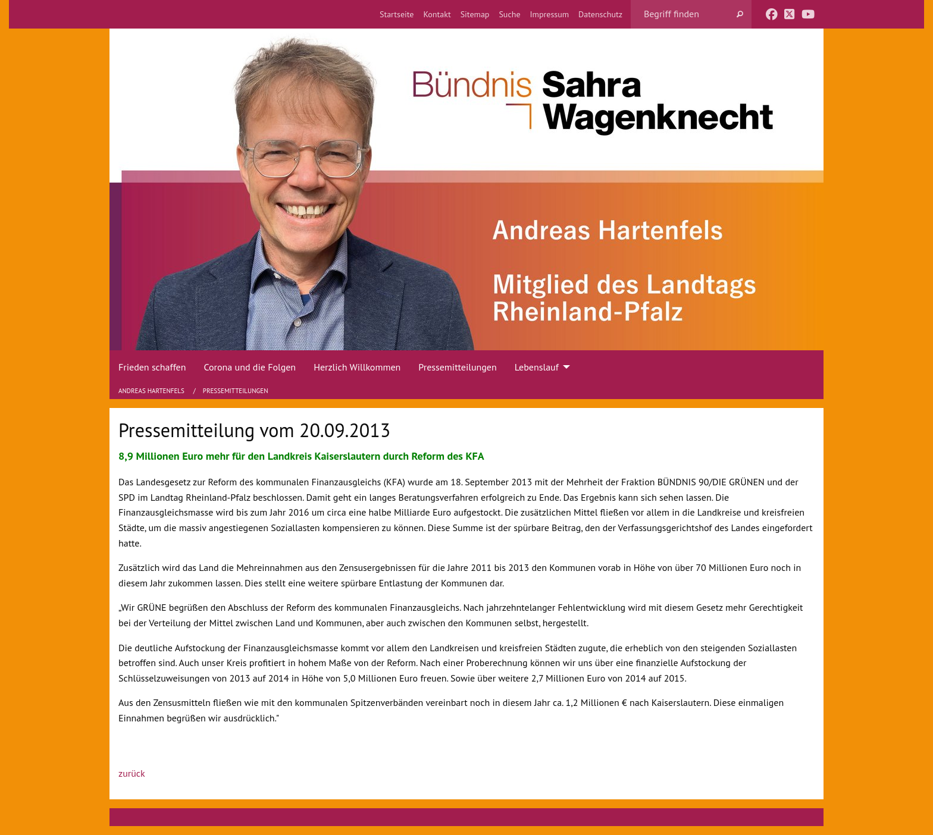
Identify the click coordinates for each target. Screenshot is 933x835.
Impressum (549, 14)
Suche (509, 14)
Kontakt (436, 14)
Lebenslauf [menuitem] (537, 367)
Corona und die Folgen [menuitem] (249, 367)
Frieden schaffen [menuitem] (152, 367)
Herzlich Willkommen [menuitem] (357, 367)
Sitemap (475, 14)
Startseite (397, 14)
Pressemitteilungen (235, 391)
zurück (131, 773)
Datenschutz (600, 14)
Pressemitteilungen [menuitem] (457, 367)
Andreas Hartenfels (152, 391)
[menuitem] (397, 14)
